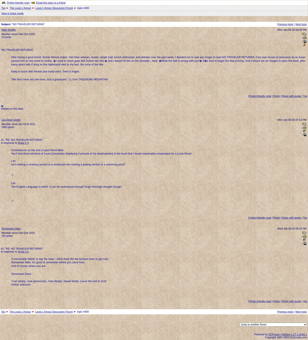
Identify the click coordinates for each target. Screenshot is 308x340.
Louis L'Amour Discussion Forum (54, 8)
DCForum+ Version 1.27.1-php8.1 (287, 334)
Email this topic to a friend (50, 2)
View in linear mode (12, 13)
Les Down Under (11, 119)
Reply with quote (291, 96)
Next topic (301, 24)
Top (3, 8)
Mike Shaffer (8, 29)
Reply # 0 (23, 142)
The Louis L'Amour (20, 8)
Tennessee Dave (11, 228)
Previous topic (285, 24)
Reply (276, 96)
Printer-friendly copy (18, 2)
